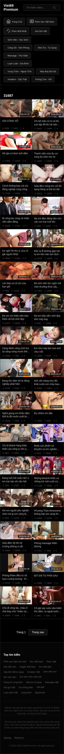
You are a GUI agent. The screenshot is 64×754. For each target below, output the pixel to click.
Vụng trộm (26, 692)
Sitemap (7, 738)
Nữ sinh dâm (10, 677)
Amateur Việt (33, 672)
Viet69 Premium (11, 7)
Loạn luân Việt (11, 692)
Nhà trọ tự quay (34, 682)
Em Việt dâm (45, 666)
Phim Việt (51, 661)
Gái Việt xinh (10, 666)
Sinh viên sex (49, 671)
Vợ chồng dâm (26, 687)
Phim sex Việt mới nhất (15, 661)
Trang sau (38, 632)
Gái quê (40, 687)
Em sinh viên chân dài (30, 676)
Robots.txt (19, 738)
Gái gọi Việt (9, 687)
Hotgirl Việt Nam (27, 666)
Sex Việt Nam (36, 661)
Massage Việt (52, 682)
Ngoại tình (40, 692)
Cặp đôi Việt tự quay (14, 672)
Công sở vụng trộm (13, 682)
